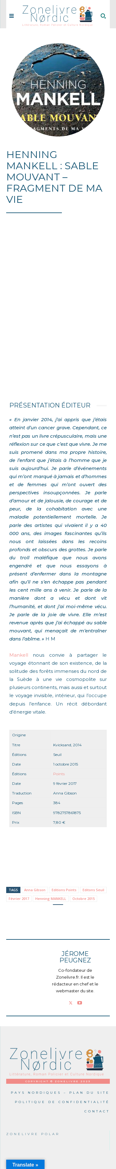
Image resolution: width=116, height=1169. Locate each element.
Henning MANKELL (50, 898)
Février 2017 (19, 898)
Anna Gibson (34, 889)
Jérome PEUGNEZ (75, 957)
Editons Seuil (93, 889)
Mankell (18, 655)
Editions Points (64, 889)
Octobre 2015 (83, 898)
